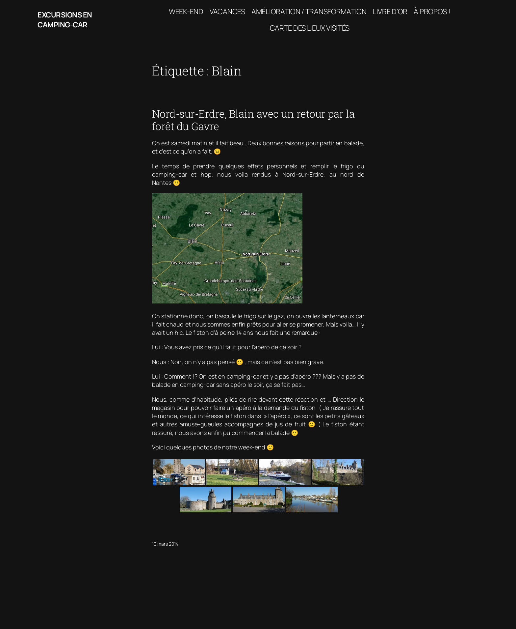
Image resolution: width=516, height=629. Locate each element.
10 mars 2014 (165, 544)
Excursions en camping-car (65, 20)
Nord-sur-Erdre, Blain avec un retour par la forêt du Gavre (253, 120)
